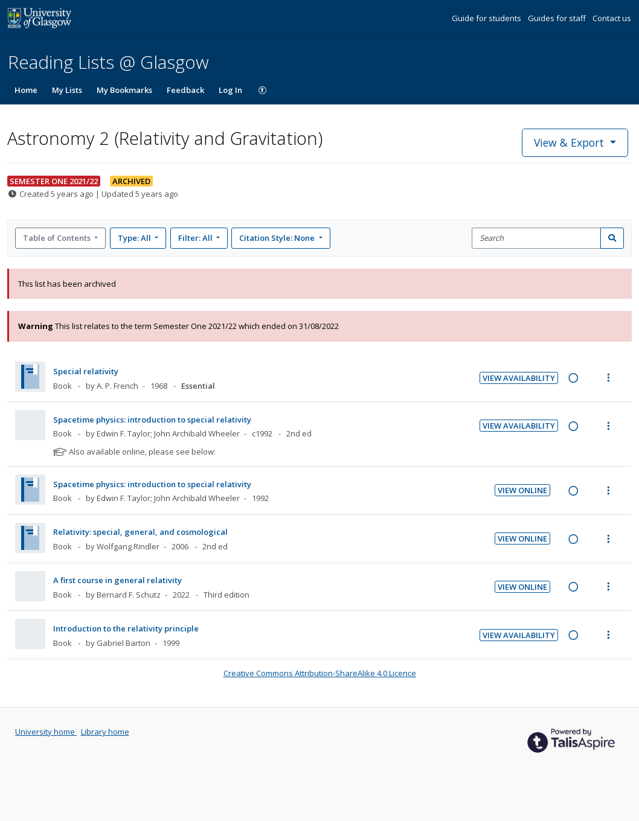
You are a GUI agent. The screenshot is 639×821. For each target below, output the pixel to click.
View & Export (570, 142)
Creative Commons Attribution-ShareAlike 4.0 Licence (319, 673)
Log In (230, 90)
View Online (522, 490)
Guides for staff (558, 18)
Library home (105, 731)
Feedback (185, 90)
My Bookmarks (124, 90)
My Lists (67, 90)
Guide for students (487, 18)
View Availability (519, 377)
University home (46, 731)
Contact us (611, 18)
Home (25, 90)
